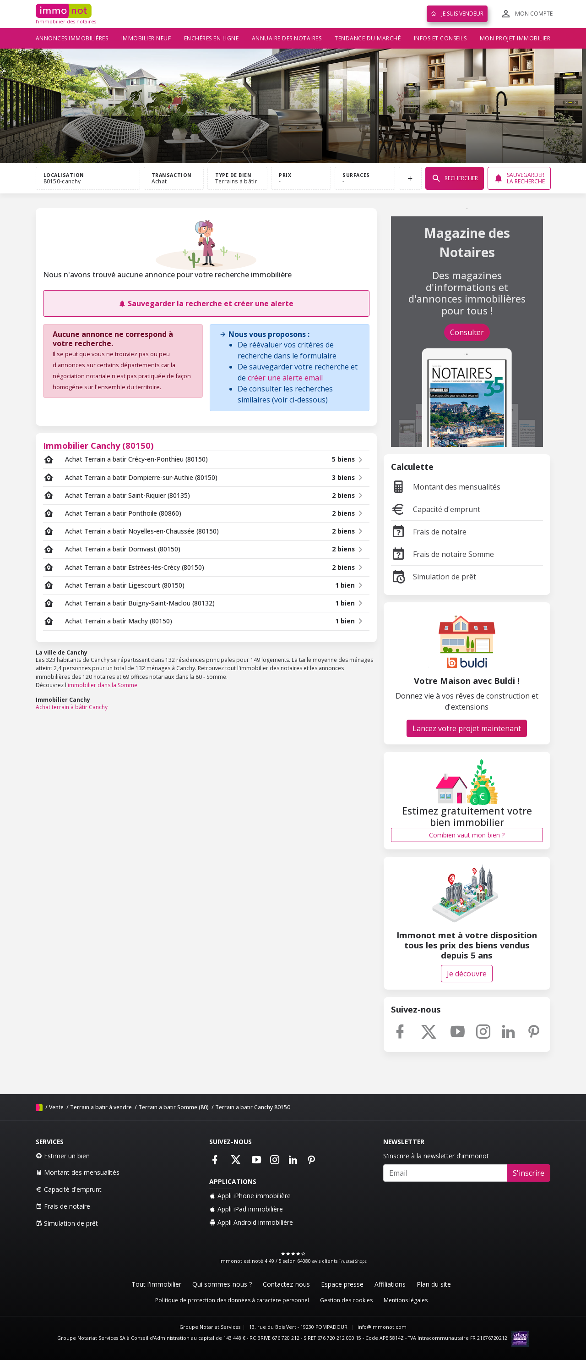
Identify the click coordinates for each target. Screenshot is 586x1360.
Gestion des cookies (346, 1300)
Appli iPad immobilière (246, 1209)
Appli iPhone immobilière (250, 1195)
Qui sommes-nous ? (222, 1284)
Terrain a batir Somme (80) (173, 1107)
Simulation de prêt (433, 577)
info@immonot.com (382, 1327)
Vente (56, 1107)
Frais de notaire (429, 532)
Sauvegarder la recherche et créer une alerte (206, 303)
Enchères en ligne (211, 38)
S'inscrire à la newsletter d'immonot (436, 1155)
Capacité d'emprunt (435, 509)
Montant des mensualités (445, 487)
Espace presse (342, 1284)
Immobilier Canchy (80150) (98, 445)
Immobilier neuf (146, 38)
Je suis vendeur (457, 13)
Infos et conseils (440, 38)
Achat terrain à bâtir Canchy (72, 707)
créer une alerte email (285, 378)
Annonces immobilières (72, 38)
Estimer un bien (63, 1155)
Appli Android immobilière (251, 1222)
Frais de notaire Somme (442, 554)
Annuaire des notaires (287, 38)
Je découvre (467, 974)
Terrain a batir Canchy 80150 (252, 1107)
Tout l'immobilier (156, 1284)
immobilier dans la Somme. (103, 685)
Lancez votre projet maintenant (466, 728)
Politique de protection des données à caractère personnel (232, 1300)
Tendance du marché (368, 38)
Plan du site (434, 1284)
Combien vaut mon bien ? (467, 835)
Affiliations (390, 1284)
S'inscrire (528, 1173)
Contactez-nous (286, 1284)
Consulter (467, 332)
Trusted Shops (353, 1261)
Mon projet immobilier (515, 38)
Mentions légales (406, 1300)
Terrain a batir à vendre (101, 1107)
